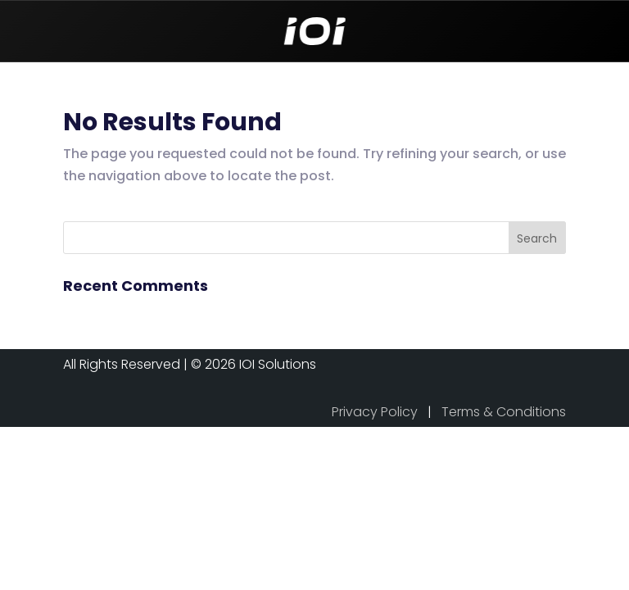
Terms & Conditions (503, 411)
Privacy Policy (375, 411)
